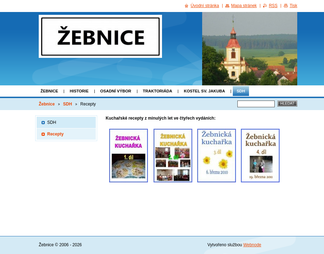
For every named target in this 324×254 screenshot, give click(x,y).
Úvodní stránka (205, 5)
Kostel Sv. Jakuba (204, 91)
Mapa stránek (244, 5)
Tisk (293, 5)
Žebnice (49, 91)
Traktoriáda (157, 91)
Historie (79, 91)
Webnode (252, 244)
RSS (273, 5)
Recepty (55, 134)
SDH (241, 91)
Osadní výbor (115, 91)
